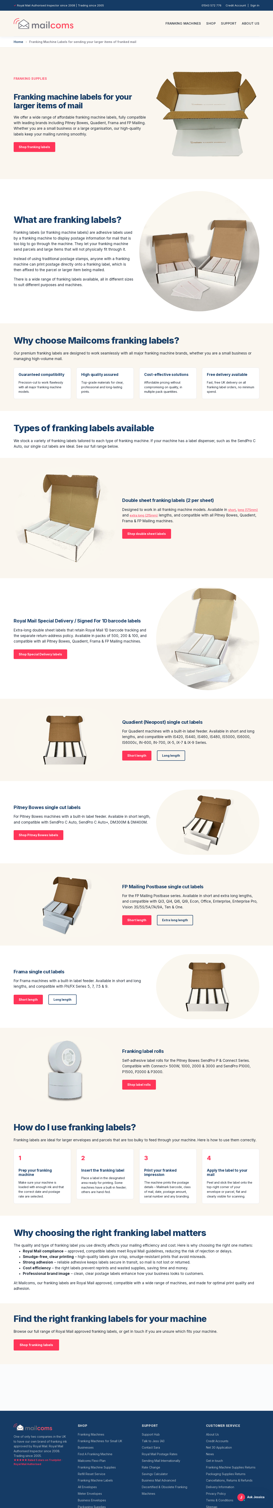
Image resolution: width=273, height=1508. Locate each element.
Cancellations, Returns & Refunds (229, 1480)
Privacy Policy (216, 1493)
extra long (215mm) (162, 514)
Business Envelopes (92, 1500)
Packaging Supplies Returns (225, 1474)
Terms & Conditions (219, 1500)
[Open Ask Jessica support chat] (251, 1497)
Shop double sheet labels (146, 533)
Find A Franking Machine (95, 1454)
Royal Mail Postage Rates (159, 1454)
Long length (171, 755)
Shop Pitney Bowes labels (38, 834)
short (232, 509)
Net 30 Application (219, 1447)
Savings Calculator (155, 1474)
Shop (211, 23)
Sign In (254, 5)
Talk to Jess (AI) (153, 1441)
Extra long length (175, 919)
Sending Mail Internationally (161, 1460)
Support (229, 23)
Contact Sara (151, 1447)
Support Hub (151, 1434)
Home (18, 41)
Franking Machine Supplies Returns (231, 1467)
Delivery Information (220, 1487)
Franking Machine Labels (95, 1480)
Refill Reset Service (91, 1474)
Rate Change (151, 1467)
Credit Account (236, 5)
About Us (250, 23)
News (210, 1454)
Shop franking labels (34, 146)
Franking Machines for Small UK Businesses (100, 1444)
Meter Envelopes (90, 1493)
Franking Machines (183, 23)
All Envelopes (87, 1487)
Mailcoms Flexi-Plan (92, 1460)
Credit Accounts (217, 1441)
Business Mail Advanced (159, 1480)
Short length (136, 755)
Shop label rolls (139, 1084)
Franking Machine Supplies (97, 1467)
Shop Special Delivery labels (40, 653)
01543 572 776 (211, 5)
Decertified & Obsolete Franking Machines (164, 1490)
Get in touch (214, 1460)
